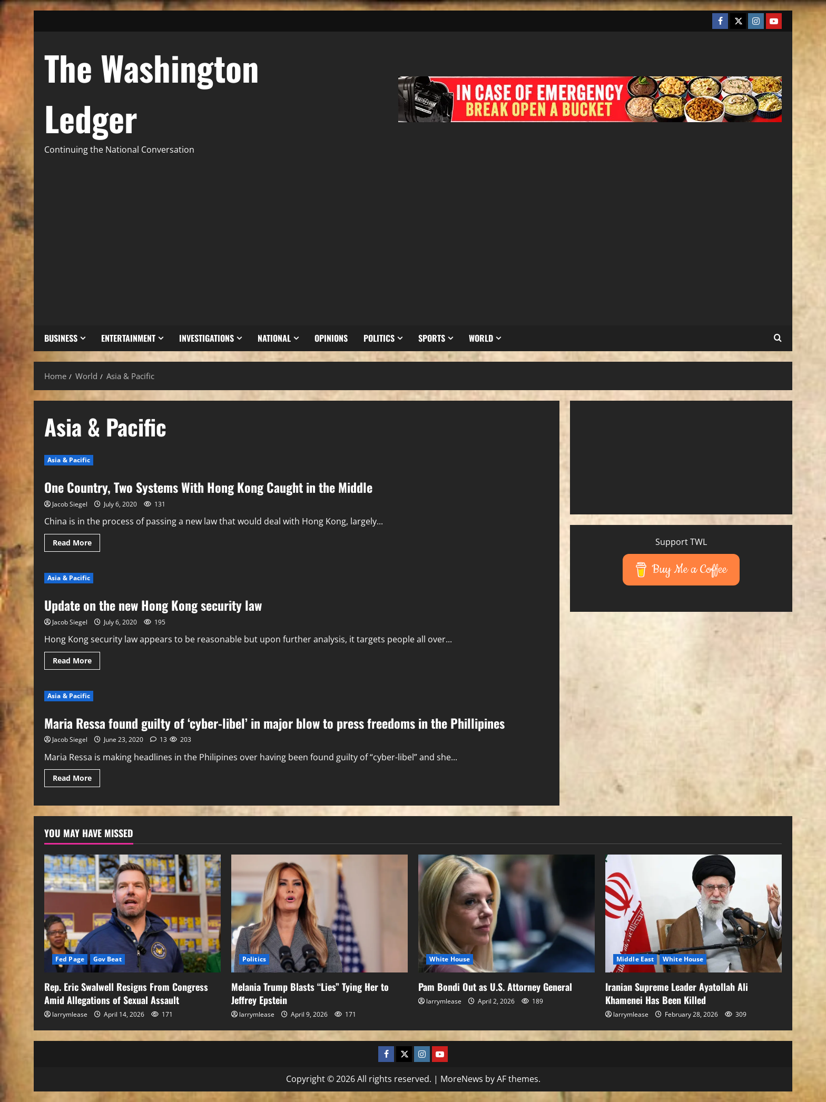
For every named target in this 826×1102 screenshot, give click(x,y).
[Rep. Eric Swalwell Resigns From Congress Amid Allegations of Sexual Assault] (132, 913)
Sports (431, 338)
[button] (778, 338)
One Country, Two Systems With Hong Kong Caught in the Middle (208, 487)
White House (449, 959)
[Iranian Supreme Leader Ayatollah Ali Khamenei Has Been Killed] (693, 913)
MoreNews (461, 1079)
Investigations (206, 338)
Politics (379, 338)
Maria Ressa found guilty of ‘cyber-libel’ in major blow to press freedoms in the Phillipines (274, 722)
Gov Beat (107, 959)
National (274, 338)
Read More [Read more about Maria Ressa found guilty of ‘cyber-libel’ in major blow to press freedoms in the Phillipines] (76, 779)
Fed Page (69, 959)
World (481, 338)
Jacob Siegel (69, 504)
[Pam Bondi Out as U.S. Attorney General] (506, 913)
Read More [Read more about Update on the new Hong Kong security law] (76, 662)
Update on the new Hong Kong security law (153, 604)
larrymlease (69, 1014)
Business (60, 338)
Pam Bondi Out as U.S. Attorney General (495, 987)
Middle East (635, 959)
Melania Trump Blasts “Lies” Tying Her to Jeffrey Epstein (310, 993)
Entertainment (128, 338)
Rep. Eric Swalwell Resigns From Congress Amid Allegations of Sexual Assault (126, 993)
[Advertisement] (413, 236)
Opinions (331, 338)
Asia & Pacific (68, 459)
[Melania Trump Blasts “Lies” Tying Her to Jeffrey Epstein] (319, 913)
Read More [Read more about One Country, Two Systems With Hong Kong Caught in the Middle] (76, 544)
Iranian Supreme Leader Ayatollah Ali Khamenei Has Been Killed (676, 993)
